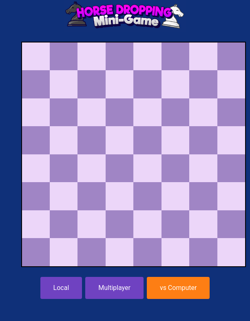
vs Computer (178, 288)
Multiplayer (114, 288)
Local (61, 288)
